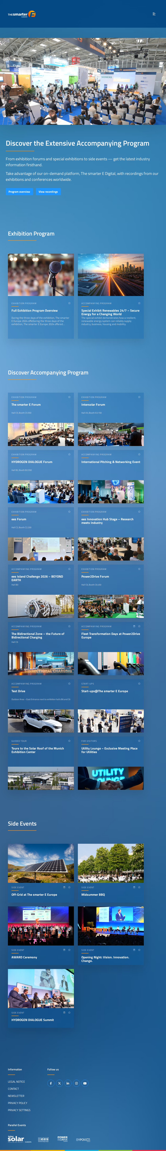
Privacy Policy (17, 1103)
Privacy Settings (19, 1110)
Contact (13, 1089)
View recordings (48, 191)
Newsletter (16, 1096)
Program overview (19, 191)
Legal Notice (16, 1081)
